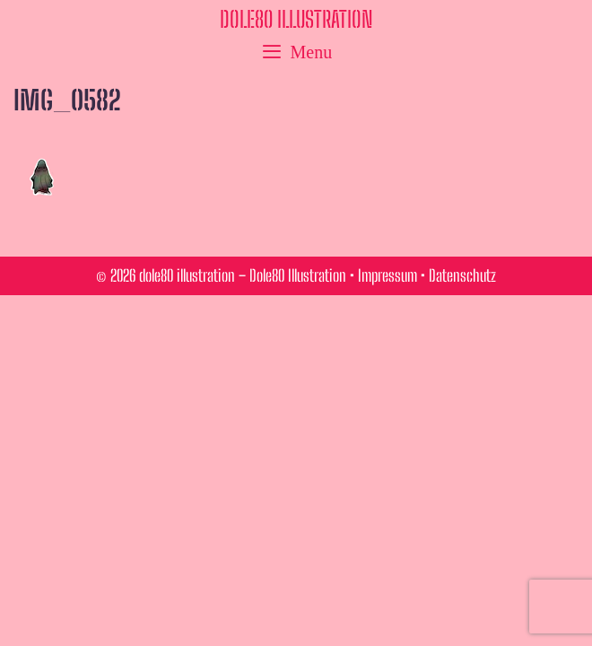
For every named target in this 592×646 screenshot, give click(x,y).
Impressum (387, 275)
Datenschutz (462, 275)
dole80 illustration (296, 18)
